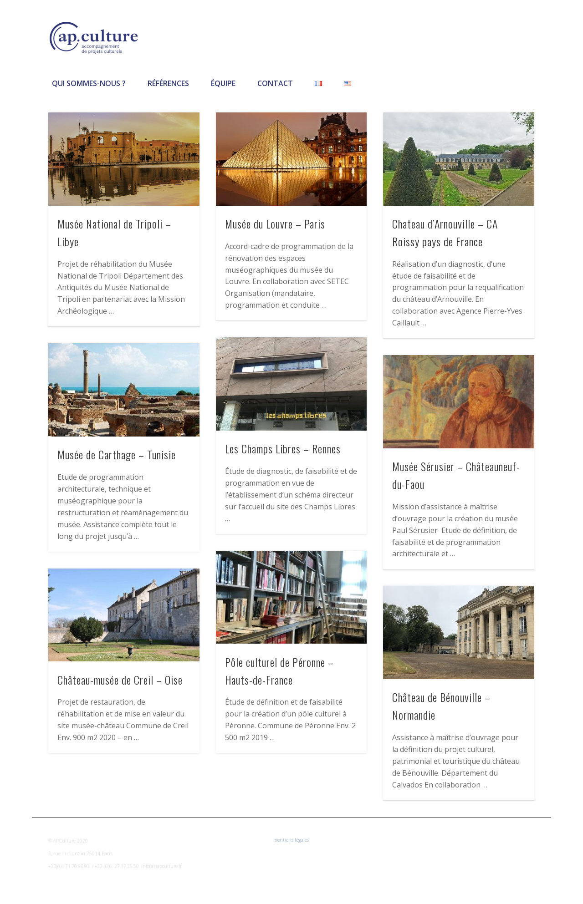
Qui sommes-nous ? (89, 83)
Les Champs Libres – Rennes (283, 448)
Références (168, 83)
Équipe (223, 83)
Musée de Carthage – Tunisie (116, 454)
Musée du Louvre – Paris (275, 223)
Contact (275, 83)
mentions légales (291, 840)
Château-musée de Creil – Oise (120, 679)
